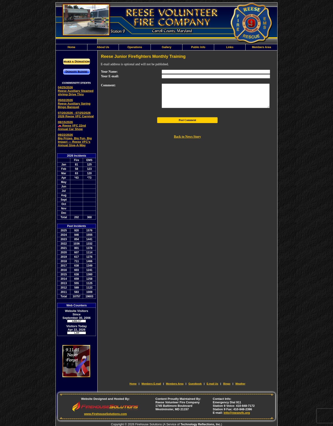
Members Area (261, 47)
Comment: (108, 85)
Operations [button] (134, 47)
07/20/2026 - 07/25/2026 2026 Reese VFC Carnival (76, 114)
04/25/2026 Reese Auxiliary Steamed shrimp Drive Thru (75, 91)
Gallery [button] (166, 47)
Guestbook (195, 383)
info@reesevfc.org (237, 412)
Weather (240, 383)
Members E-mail (151, 383)
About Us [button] (103, 47)
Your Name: (109, 71)
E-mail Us (212, 383)
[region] (166, 47)
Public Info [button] (198, 47)
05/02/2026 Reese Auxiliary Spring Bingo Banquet (74, 103)
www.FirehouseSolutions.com (105, 414)
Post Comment (187, 120)
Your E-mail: (110, 76)
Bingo (226, 383)
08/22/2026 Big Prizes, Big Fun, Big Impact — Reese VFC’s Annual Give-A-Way (75, 140)
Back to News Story (187, 136)
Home (71, 47)
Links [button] (229, 47)
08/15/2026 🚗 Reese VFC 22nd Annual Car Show (72, 125)
